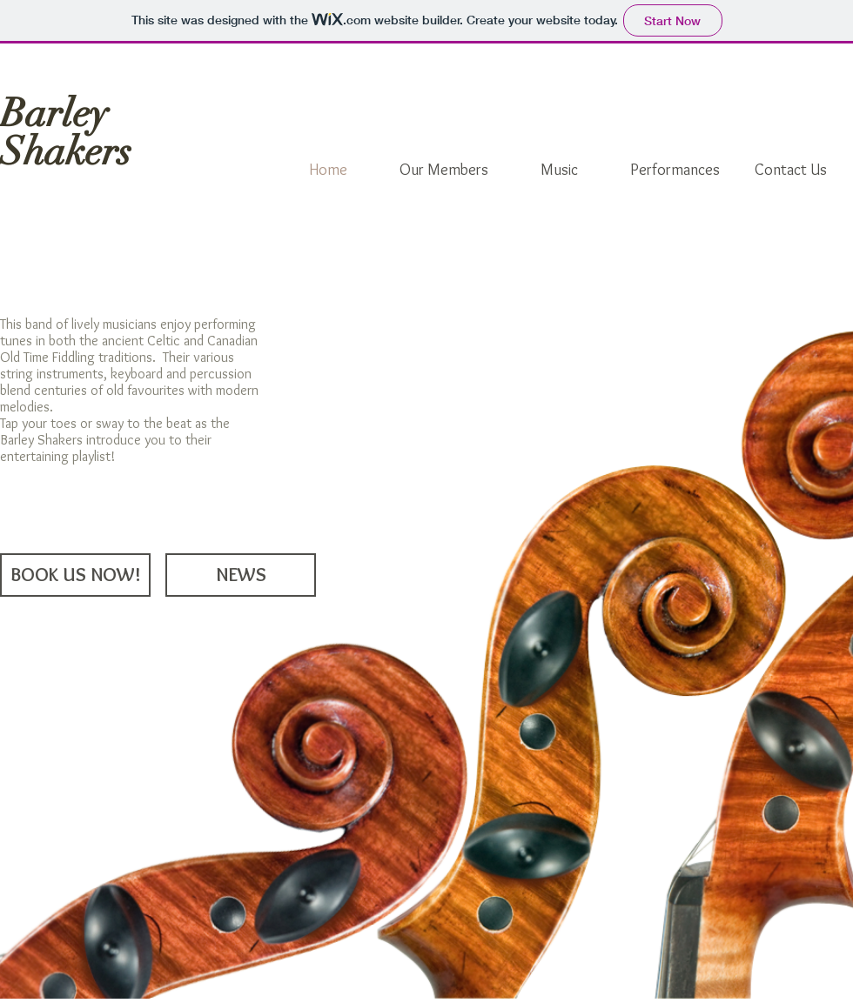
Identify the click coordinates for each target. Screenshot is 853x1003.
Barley (54, 113)
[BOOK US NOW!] (75, 575)
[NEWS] (240, 575)
